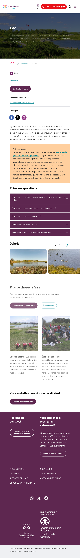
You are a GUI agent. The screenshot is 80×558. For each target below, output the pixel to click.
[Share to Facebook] (11, 117)
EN (38, 8)
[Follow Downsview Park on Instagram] (31, 498)
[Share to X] (17, 117)
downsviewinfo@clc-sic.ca (22, 102)
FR (38, 5)
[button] (54, 6)
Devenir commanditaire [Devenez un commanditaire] (23, 401)
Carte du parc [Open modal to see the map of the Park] (22, 89)
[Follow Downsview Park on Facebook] (46, 498)
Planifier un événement (53, 453)
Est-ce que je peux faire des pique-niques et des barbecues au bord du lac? (38, 198)
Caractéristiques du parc (24, 307)
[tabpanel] (28, 261)
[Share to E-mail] (24, 117)
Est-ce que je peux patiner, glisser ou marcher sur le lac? (34, 208)
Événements (48, 307)
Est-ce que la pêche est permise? (25, 224)
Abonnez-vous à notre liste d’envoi (22, 433)
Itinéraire (14, 80)
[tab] (40, 74)
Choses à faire (25, 63)
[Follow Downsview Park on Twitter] (39, 498)
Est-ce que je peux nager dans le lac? (26, 216)
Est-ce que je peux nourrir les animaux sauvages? (31, 232)
